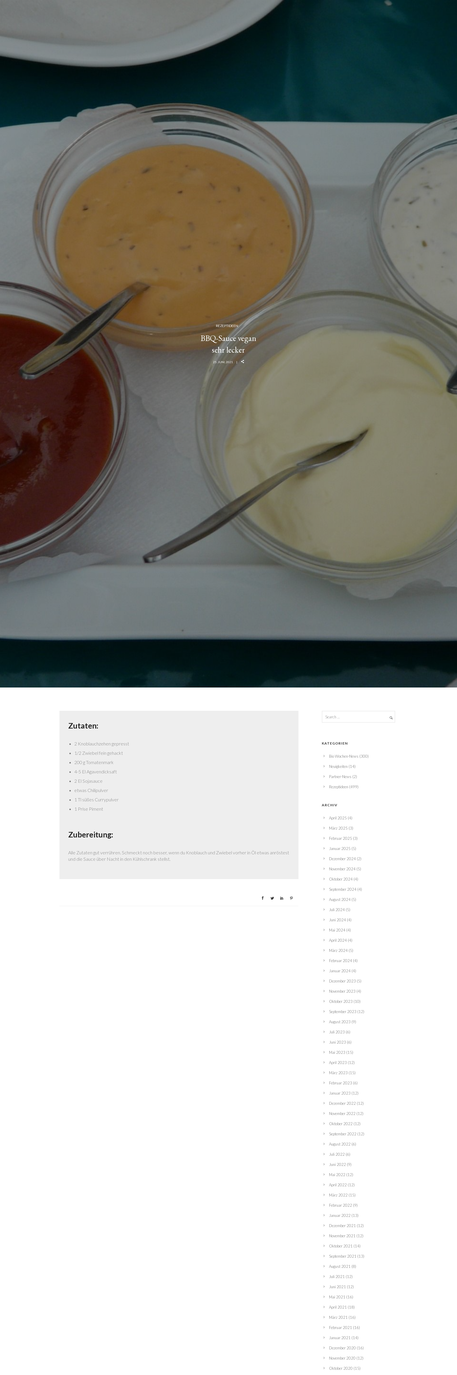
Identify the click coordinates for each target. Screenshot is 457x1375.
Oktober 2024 (341, 879)
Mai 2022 (337, 1174)
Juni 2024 (337, 920)
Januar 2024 (340, 970)
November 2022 (342, 1113)
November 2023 (342, 991)
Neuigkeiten (338, 766)
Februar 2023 (340, 1083)
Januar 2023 (340, 1093)
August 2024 (340, 899)
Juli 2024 (337, 909)
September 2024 (342, 889)
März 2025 (338, 828)
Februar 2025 (340, 838)
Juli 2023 (337, 1032)
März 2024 (338, 950)
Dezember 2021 (342, 1225)
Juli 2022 (337, 1154)
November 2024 (342, 869)
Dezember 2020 (342, 1348)
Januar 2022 (340, 1215)
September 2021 (342, 1256)
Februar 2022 (340, 1205)
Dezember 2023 (342, 981)
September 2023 (342, 1011)
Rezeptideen (227, 326)
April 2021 (338, 1307)
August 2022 (340, 1144)
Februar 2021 (340, 1327)
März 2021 (338, 1317)
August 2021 (340, 1266)
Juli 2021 (337, 1276)
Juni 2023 (337, 1042)
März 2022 (338, 1195)
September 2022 (342, 1134)
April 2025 (338, 818)
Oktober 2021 (341, 1246)
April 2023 (338, 1062)
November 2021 (342, 1235)
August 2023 (340, 1021)
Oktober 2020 (341, 1368)
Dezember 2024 (342, 858)
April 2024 (338, 940)
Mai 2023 (337, 1052)
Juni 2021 (337, 1286)
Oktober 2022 (341, 1123)
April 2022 (338, 1185)
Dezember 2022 (342, 1103)
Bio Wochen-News (343, 756)
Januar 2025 (340, 848)
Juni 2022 (337, 1164)
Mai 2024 (337, 930)
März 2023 (338, 1072)
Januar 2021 (340, 1337)
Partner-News (340, 776)
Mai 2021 (337, 1297)
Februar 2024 (340, 960)
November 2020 (342, 1358)
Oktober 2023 (341, 1001)
